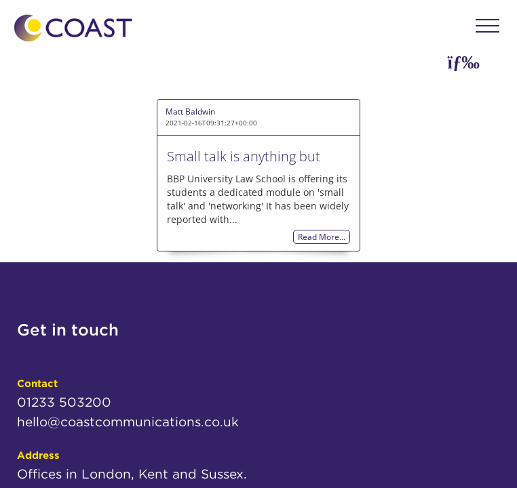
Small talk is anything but (243, 156)
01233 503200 (64, 402)
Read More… (321, 237)
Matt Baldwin (190, 111)
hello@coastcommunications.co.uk (128, 422)
